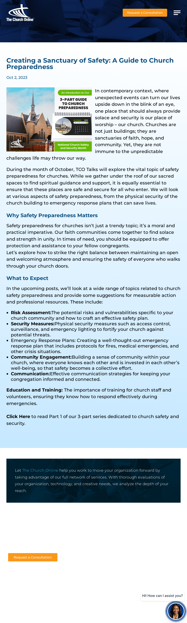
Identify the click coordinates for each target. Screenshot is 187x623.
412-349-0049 (19, 529)
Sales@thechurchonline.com (31, 541)
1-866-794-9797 (20, 535)
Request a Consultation (145, 13)
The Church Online (40, 470)
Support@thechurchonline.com (34, 548)
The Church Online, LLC (119, 610)
